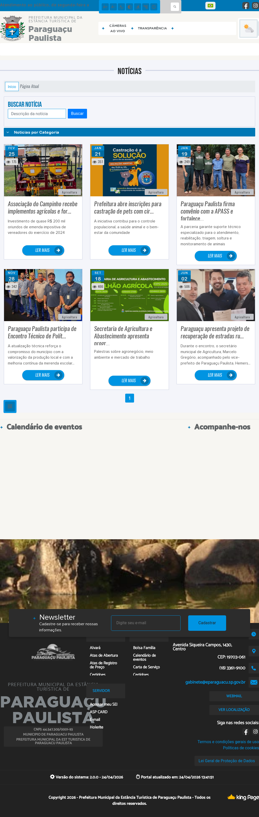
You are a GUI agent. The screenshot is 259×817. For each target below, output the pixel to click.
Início (12, 86)
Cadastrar (207, 622)
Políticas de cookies (241, 747)
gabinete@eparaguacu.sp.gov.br (215, 682)
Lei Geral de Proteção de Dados (227, 760)
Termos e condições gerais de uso (228, 741)
